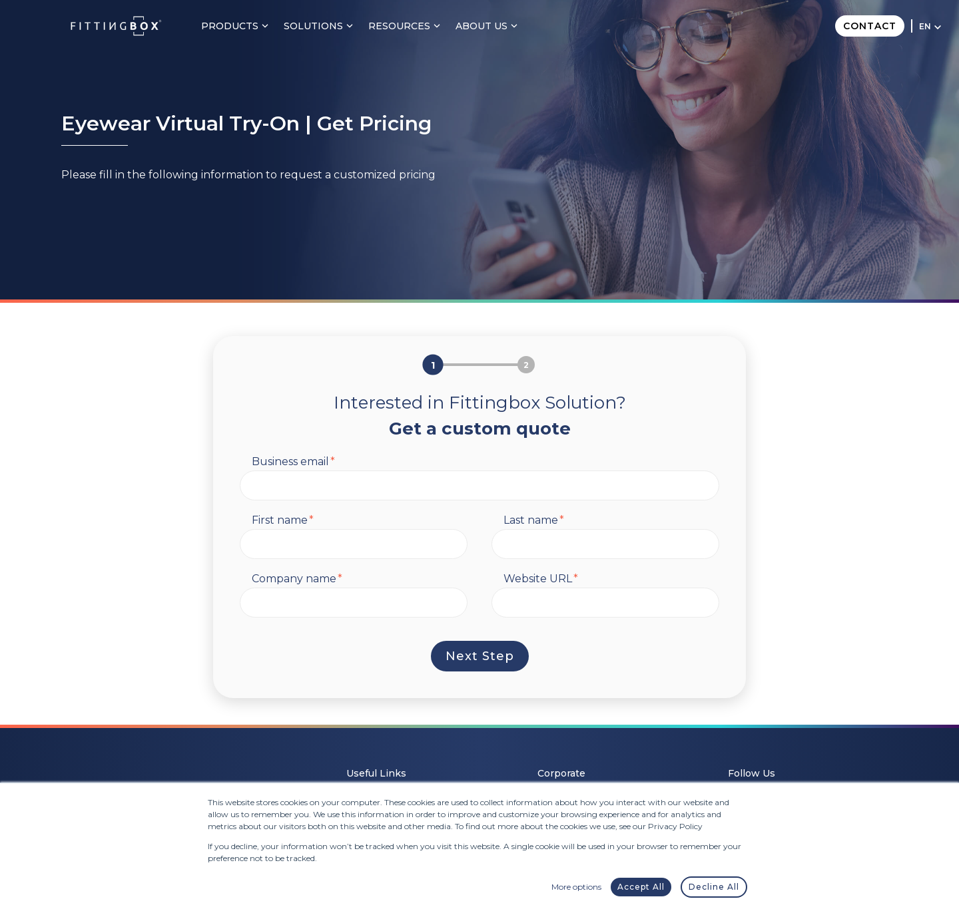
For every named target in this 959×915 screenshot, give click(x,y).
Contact (869, 26)
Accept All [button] (641, 887)
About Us (489, 26)
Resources (407, 26)
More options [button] (576, 887)
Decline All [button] (714, 887)
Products (237, 26)
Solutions (321, 26)
